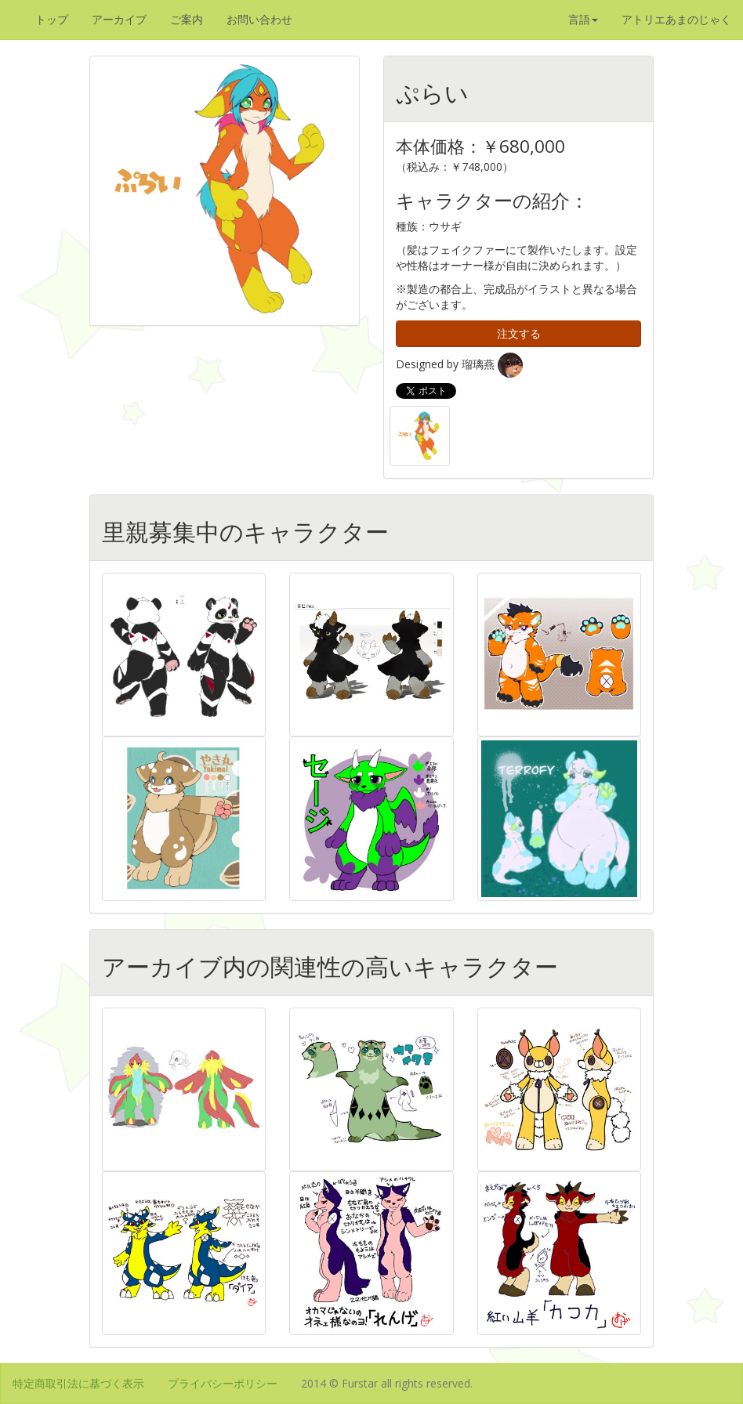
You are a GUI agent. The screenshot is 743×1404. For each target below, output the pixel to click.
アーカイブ (119, 19)
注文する (519, 333)
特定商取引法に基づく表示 (78, 1383)
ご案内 (186, 19)
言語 (583, 19)
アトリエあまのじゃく (676, 19)
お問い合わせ (259, 19)
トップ (51, 19)
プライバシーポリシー (222, 1383)
